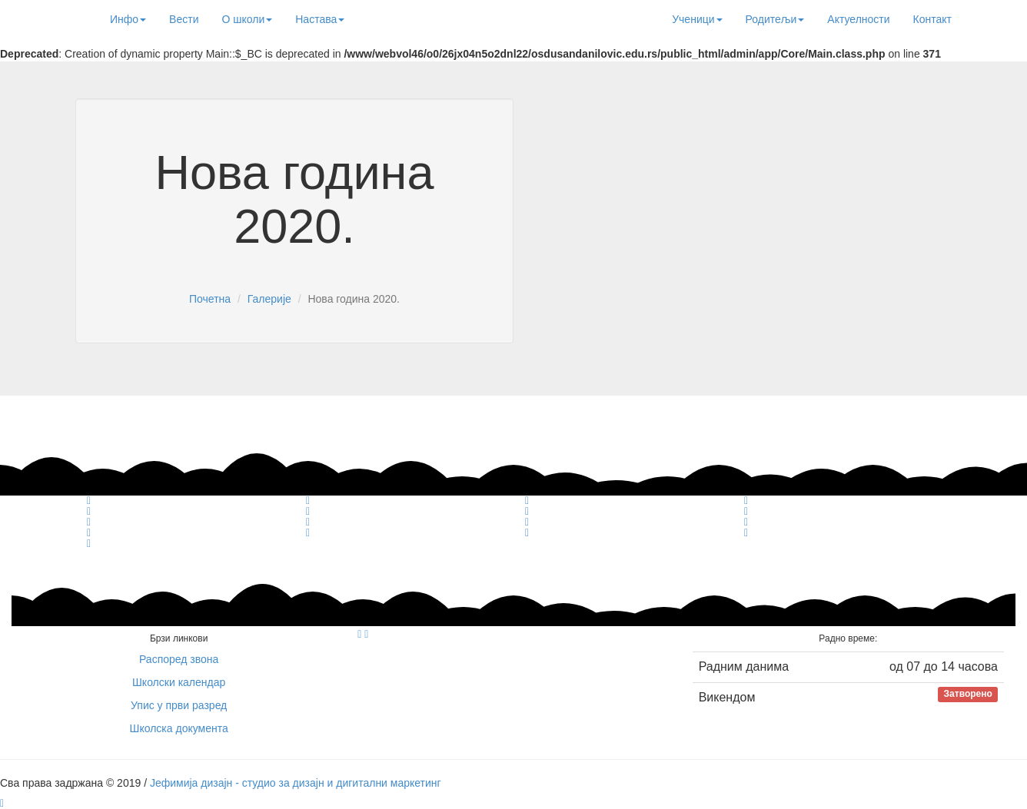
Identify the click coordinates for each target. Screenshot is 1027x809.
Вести (183, 19)
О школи (246, 19)
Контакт (932, 19)
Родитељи (775, 19)
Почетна (210, 299)
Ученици (697, 19)
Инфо (128, 19)
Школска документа (179, 728)
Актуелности (858, 19)
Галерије (269, 299)
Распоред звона (178, 659)
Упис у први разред (179, 705)
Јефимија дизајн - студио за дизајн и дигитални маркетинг (295, 783)
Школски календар (178, 682)
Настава (319, 19)
